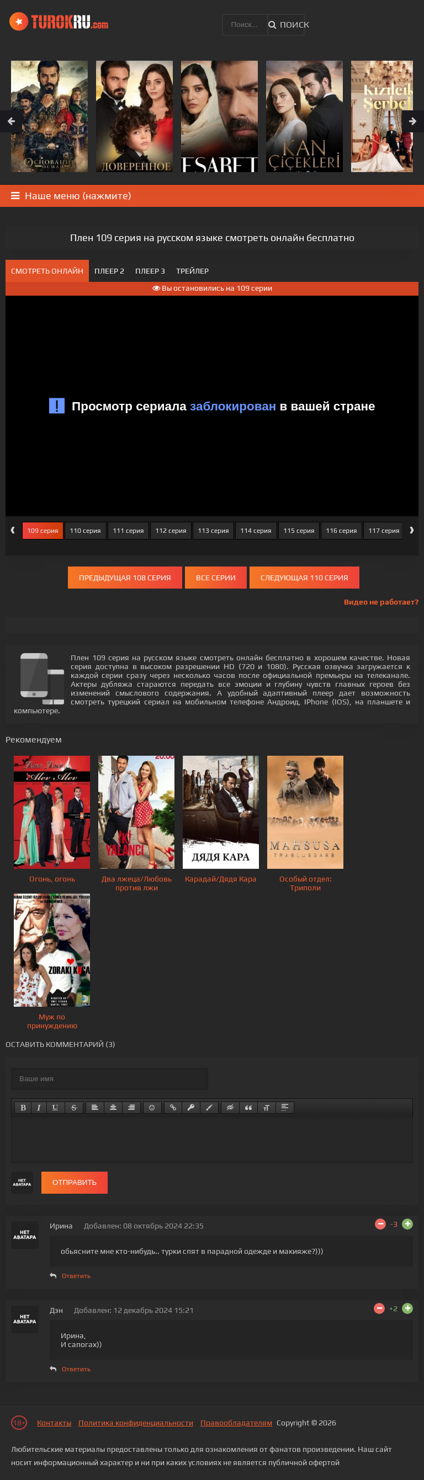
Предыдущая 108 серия (125, 577)
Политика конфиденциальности (135, 1422)
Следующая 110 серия (304, 577)
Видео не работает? (381, 601)
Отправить (74, 1182)
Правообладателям (236, 1422)
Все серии (216, 577)
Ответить (76, 1276)
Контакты (54, 1422)
